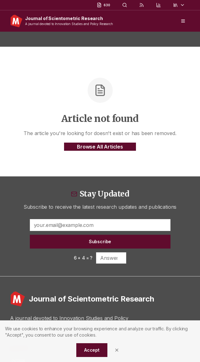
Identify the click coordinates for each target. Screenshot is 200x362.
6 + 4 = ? (83, 257)
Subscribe (100, 241)
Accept (92, 350)
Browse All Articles (100, 147)
